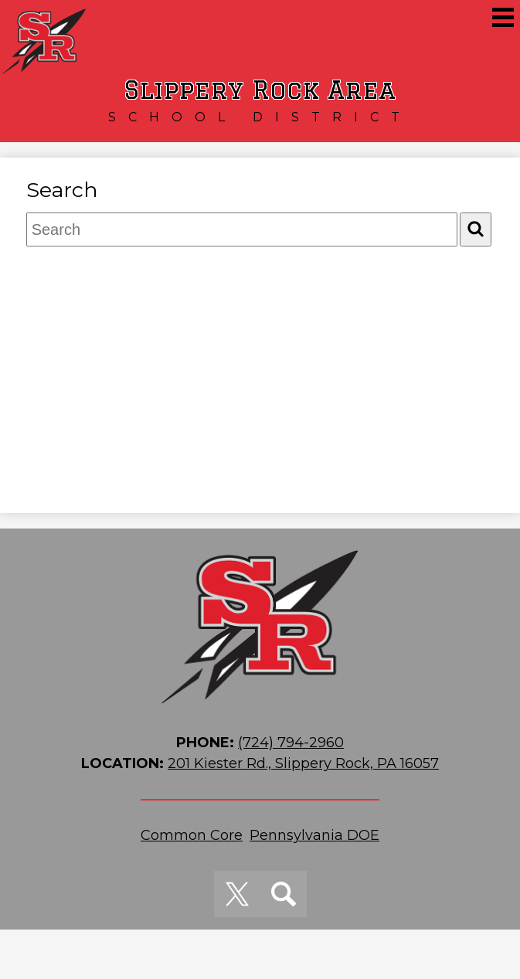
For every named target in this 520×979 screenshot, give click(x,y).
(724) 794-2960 (291, 742)
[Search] (475, 229)
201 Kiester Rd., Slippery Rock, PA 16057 (303, 763)
